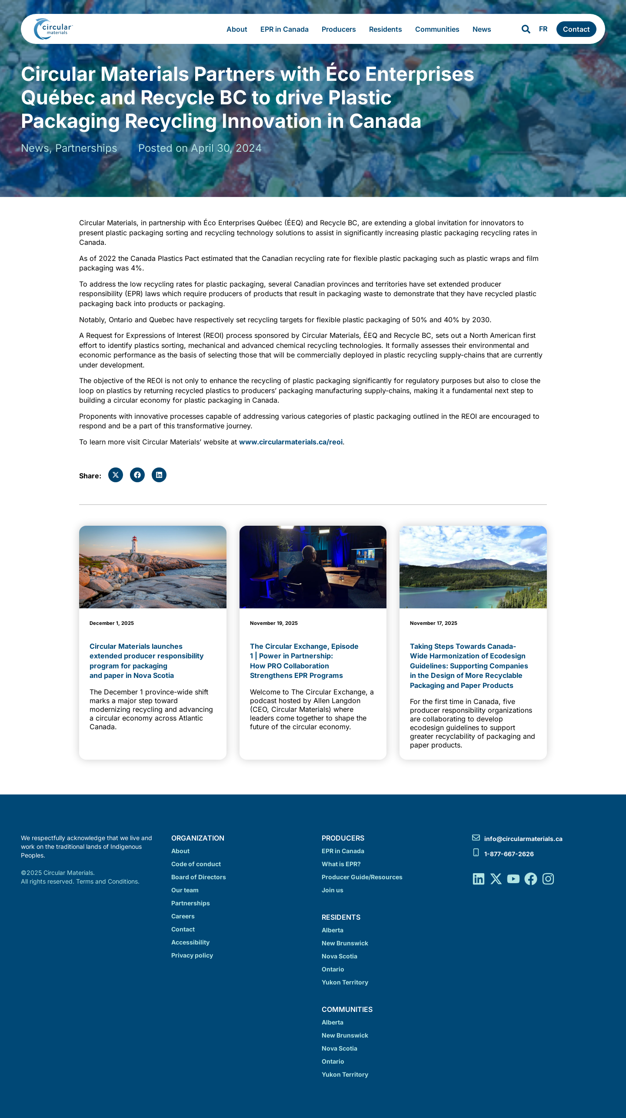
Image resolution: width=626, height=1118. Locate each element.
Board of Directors (198, 877)
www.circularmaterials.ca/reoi (291, 441)
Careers (183, 916)
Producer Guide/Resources (362, 877)
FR (543, 28)
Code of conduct (196, 864)
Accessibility (190, 942)
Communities (439, 29)
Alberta (332, 930)
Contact (183, 929)
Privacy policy (192, 955)
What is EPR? (341, 864)
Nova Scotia (339, 956)
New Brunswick (345, 943)
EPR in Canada (286, 29)
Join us (332, 890)
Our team (185, 890)
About (239, 29)
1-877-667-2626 (509, 854)
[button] (115, 474)
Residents (387, 29)
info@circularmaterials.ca (523, 838)
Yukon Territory (345, 982)
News (484, 29)
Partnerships (190, 903)
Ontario (333, 969)
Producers (341, 29)
